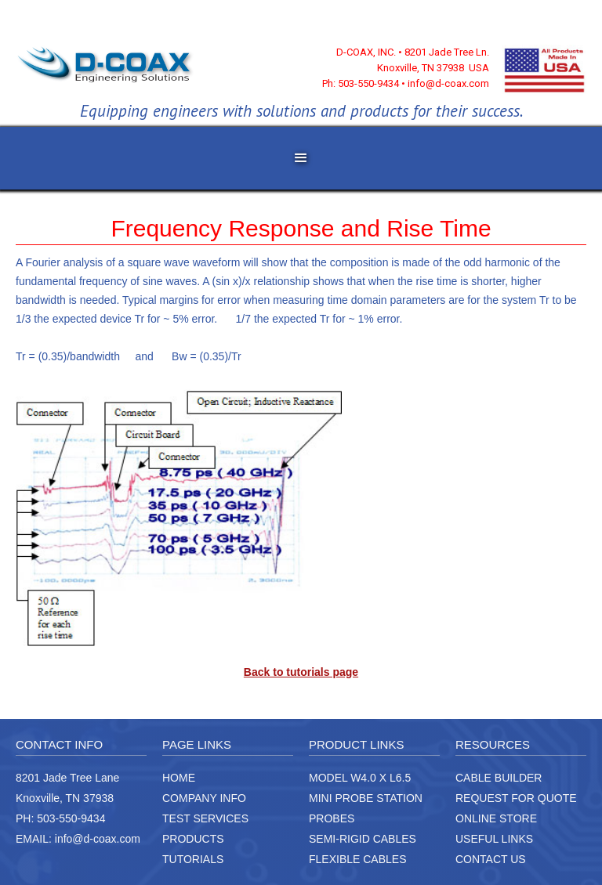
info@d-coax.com (97, 839)
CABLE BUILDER (498, 777)
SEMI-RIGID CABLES (362, 839)
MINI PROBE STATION (365, 798)
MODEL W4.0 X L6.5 (360, 777)
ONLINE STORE (496, 818)
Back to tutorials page (301, 672)
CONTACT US (490, 859)
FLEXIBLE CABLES (358, 859)
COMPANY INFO (204, 798)
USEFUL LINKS (494, 839)
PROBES (331, 818)
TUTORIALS (192, 859)
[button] (301, 158)
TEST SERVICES (205, 818)
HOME (178, 777)
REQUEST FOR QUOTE (516, 798)
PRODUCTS (193, 839)
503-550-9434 (71, 818)
